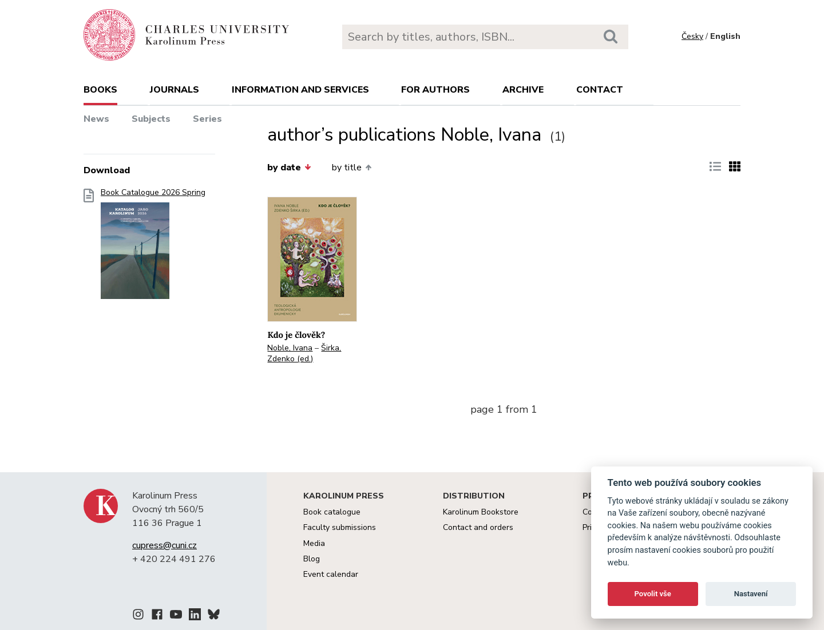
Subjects (151, 119)
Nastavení (751, 593)
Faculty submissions (339, 527)
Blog (311, 558)
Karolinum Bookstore (480, 512)
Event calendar (330, 574)
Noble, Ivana (289, 347)
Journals (174, 89)
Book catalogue (331, 512)
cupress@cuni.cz (164, 545)
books (100, 89)
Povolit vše (653, 593)
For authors (435, 89)
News (96, 119)
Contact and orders (478, 527)
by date (289, 167)
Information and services (300, 89)
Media (314, 543)
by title (351, 167)
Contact (599, 89)
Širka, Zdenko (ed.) (304, 353)
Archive (523, 89)
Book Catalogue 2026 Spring (153, 247)
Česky (692, 36)
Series (207, 119)
